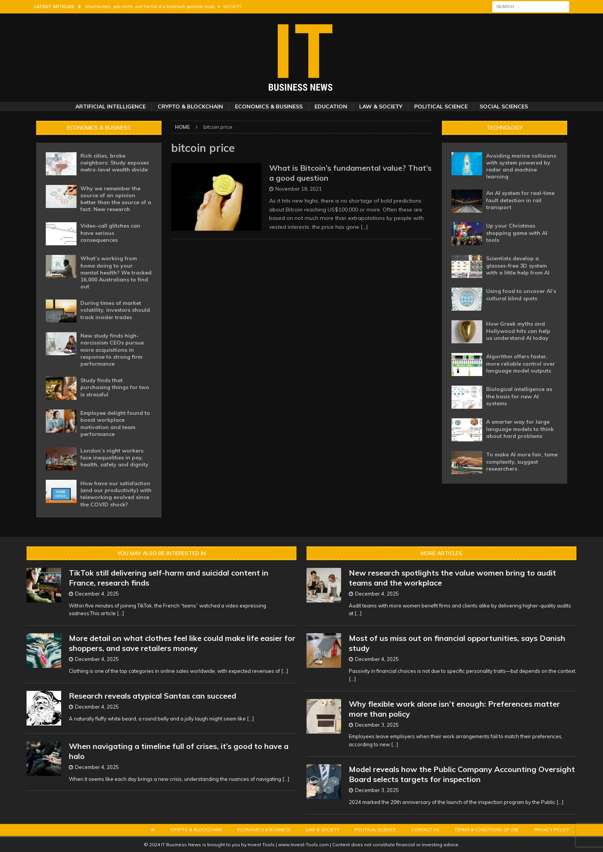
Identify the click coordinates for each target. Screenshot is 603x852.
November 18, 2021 (298, 189)
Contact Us (425, 829)
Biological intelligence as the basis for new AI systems (519, 396)
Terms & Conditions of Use (487, 829)
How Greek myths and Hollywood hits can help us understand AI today (518, 330)
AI (153, 829)
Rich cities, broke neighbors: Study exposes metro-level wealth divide (114, 162)
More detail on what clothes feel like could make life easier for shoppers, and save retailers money (182, 643)
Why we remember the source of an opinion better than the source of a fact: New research (115, 199)
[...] (120, 613)
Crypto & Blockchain (190, 106)
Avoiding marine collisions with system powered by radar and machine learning (521, 166)
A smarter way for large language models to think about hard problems (520, 428)
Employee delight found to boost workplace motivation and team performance (115, 423)
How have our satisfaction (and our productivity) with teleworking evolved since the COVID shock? (116, 494)
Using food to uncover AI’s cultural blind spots (521, 294)
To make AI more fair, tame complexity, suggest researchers (522, 461)
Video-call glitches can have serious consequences (110, 232)
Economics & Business (269, 106)
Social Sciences (504, 106)
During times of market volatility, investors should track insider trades (115, 310)
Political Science (441, 106)
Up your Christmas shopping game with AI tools (516, 232)
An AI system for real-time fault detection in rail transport (520, 200)
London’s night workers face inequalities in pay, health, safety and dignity (114, 457)
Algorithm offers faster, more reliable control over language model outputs (520, 363)
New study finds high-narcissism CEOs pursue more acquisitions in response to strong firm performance (112, 349)
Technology (504, 127)
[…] (364, 226)
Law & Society (380, 106)
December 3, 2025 (377, 725)
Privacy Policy (551, 829)
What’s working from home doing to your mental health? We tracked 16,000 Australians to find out (116, 272)
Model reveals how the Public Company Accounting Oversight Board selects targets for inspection (462, 774)
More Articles (441, 553)
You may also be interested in (161, 553)
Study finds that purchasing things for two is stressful (114, 387)
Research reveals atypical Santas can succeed (152, 696)
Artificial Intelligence (110, 106)
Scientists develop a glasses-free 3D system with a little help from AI (518, 265)
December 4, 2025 (97, 594)
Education (331, 106)
